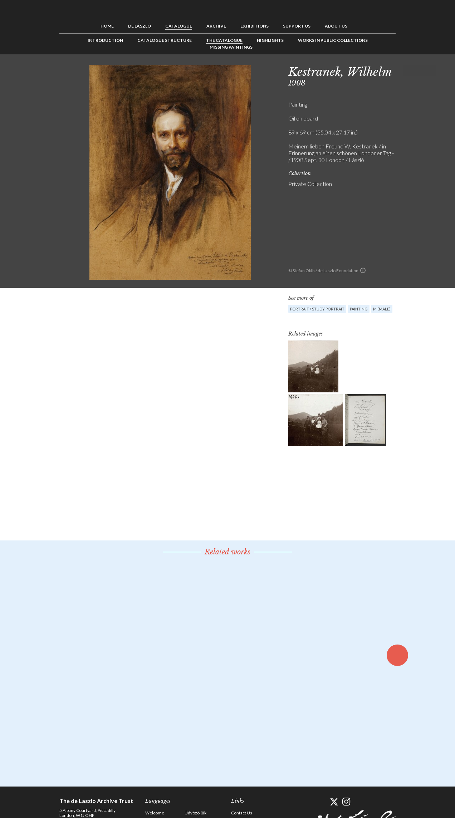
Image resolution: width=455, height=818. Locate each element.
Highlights (270, 40)
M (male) (382, 309)
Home (107, 26)
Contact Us (241, 812)
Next (430, 70)
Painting (359, 309)
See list (419, 70)
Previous (408, 70)
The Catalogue (224, 40)
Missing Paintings (231, 47)
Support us (296, 26)
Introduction (105, 40)
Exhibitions (254, 26)
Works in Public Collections (333, 40)
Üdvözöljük (195, 812)
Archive (216, 26)
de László (139, 26)
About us (336, 26)
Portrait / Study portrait (317, 309)
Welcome (154, 812)
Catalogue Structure (164, 40)
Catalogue (178, 26)
